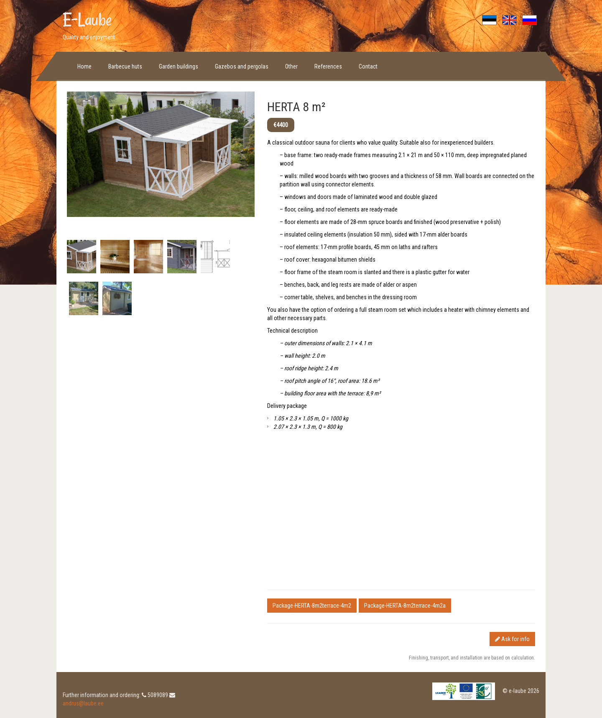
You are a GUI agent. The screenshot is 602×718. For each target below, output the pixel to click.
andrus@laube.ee (83, 703)
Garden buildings (178, 66)
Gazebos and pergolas (241, 66)
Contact (368, 66)
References (328, 66)
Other (291, 66)
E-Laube (87, 19)
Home (84, 66)
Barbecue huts (125, 66)
